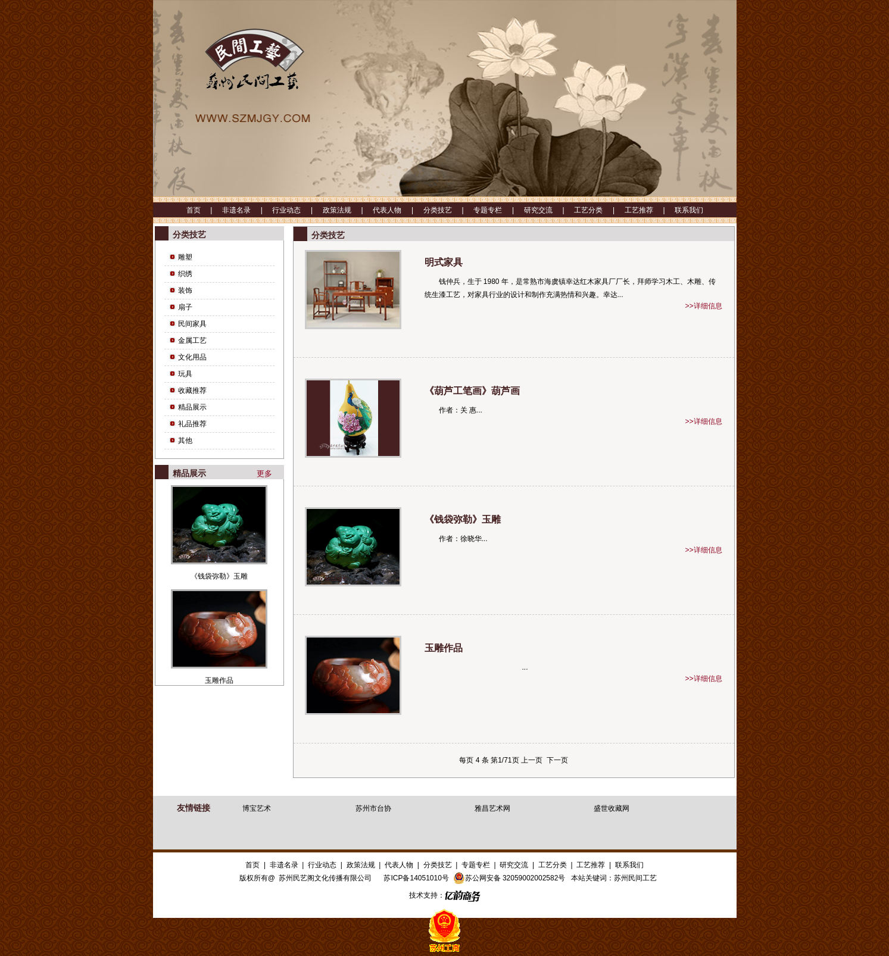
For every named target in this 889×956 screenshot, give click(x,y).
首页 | (204, 210)
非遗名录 (284, 865)
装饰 (185, 290)
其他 (185, 440)
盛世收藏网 (611, 808)
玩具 (185, 374)
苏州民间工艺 (635, 878)
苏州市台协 (373, 808)
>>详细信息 (703, 306)
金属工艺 (192, 340)
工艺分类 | (599, 210)
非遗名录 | (247, 210)
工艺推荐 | (650, 210)
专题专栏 (475, 865)
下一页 (557, 760)
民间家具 (192, 324)
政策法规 (361, 865)
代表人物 (399, 865)
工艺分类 (552, 865)
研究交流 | (549, 210)
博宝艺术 (256, 808)
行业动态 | (297, 210)
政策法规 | (348, 210)
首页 (252, 865)
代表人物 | (398, 210)
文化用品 (192, 357)
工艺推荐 (590, 865)
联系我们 (689, 210)
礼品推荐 (192, 424)
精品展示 (192, 407)
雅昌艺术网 (492, 808)
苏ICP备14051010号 (415, 878)
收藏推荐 (192, 390)
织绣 (185, 274)
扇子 (185, 307)
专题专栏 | (498, 210)
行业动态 (322, 865)
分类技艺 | (448, 210)
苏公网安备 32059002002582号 (509, 878)
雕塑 (185, 257)
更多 (264, 473)
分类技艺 (437, 865)
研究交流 (514, 865)
